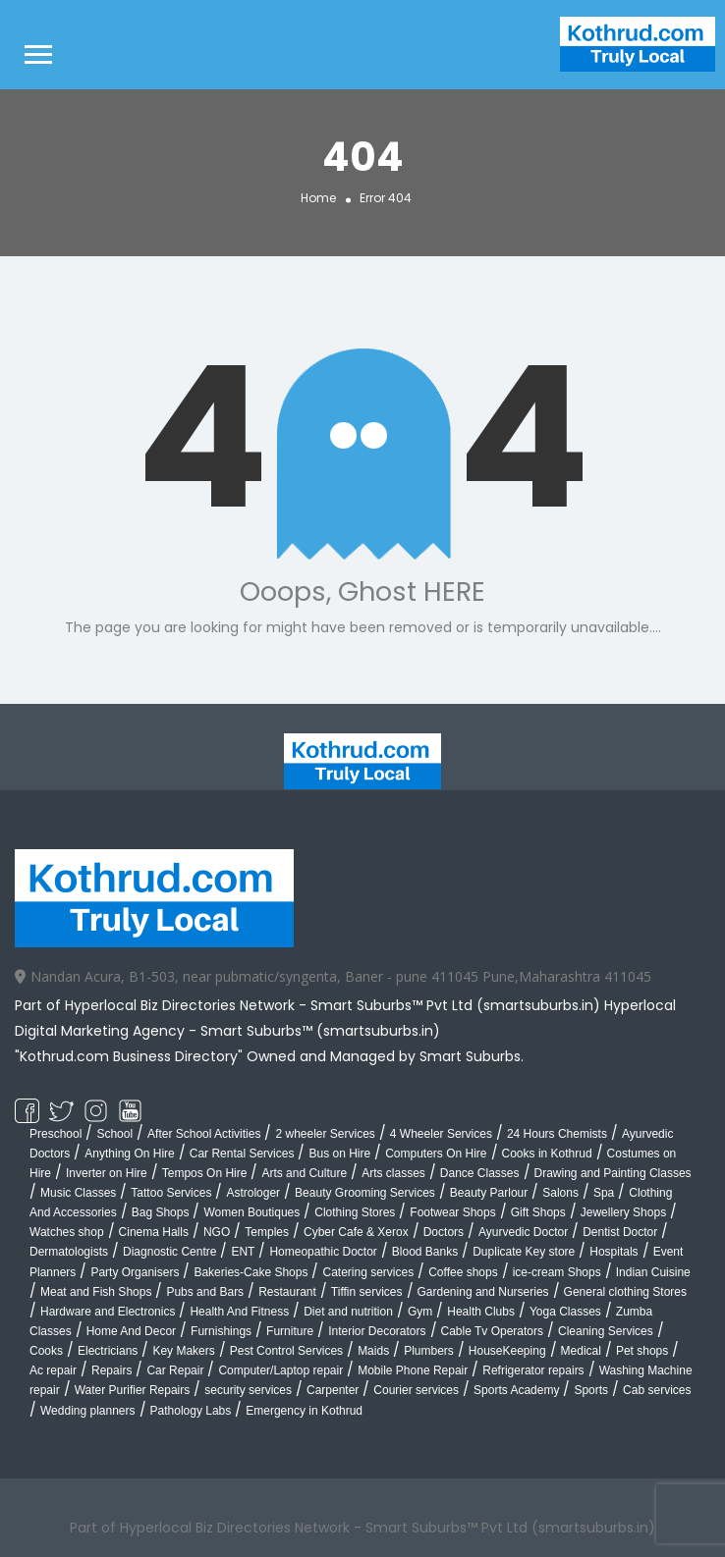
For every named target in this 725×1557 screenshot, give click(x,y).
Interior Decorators (376, 1331)
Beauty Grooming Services (365, 1193)
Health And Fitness (239, 1311)
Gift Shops (538, 1212)
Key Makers (183, 1351)
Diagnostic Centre (169, 1252)
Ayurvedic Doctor (523, 1232)
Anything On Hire (129, 1153)
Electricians (108, 1351)
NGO (216, 1232)
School (114, 1134)
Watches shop (66, 1232)
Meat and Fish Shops (95, 1292)
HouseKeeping (507, 1351)
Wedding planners (88, 1411)
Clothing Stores (354, 1212)
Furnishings (221, 1331)
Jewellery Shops (623, 1212)
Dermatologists (68, 1252)
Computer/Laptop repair (280, 1370)
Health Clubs (481, 1311)
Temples (267, 1232)
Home (318, 196)
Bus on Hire (339, 1153)
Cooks (46, 1351)
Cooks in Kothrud (547, 1153)
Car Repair (174, 1370)
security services (248, 1390)
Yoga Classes (565, 1311)
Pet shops (642, 1351)
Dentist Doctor (620, 1232)
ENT (242, 1252)
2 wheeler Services (324, 1134)
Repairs (111, 1370)
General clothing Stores (625, 1292)
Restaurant (287, 1292)
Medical (581, 1351)
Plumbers (429, 1351)
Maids (373, 1351)
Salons (560, 1193)
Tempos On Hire (205, 1173)
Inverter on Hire (106, 1173)
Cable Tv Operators (492, 1331)
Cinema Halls (154, 1232)
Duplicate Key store (524, 1252)
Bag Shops (161, 1212)
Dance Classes (480, 1173)
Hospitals (613, 1252)
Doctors (443, 1232)
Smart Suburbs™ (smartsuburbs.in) (320, 1031)
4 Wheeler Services (441, 1134)
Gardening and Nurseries (483, 1292)
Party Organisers (134, 1272)
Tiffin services (367, 1292)
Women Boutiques (251, 1212)
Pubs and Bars (205, 1292)
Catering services (368, 1272)
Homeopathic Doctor (322, 1252)
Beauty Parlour (489, 1193)
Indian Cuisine (653, 1272)
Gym (420, 1311)
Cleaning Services (605, 1331)
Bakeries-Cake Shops (250, 1272)
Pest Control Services (286, 1351)
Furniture (289, 1331)
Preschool (55, 1134)
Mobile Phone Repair (413, 1370)
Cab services (657, 1390)
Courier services (416, 1390)
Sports (591, 1390)
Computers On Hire (435, 1153)
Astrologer (253, 1193)
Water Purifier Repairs (133, 1390)
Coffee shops (463, 1272)
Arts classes (393, 1173)
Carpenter (333, 1390)
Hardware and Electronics (107, 1311)
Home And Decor (131, 1331)
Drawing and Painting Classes (613, 1173)
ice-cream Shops (557, 1272)
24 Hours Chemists (557, 1134)
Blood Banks (425, 1252)
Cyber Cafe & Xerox (356, 1232)
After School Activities (203, 1134)
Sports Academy (516, 1390)
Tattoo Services (171, 1193)
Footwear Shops (452, 1212)
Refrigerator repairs (533, 1370)
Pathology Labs (191, 1411)
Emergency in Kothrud (304, 1411)
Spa (603, 1193)
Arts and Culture (304, 1173)
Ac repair (53, 1370)
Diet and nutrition (348, 1311)
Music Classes (78, 1193)
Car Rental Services (242, 1153)
